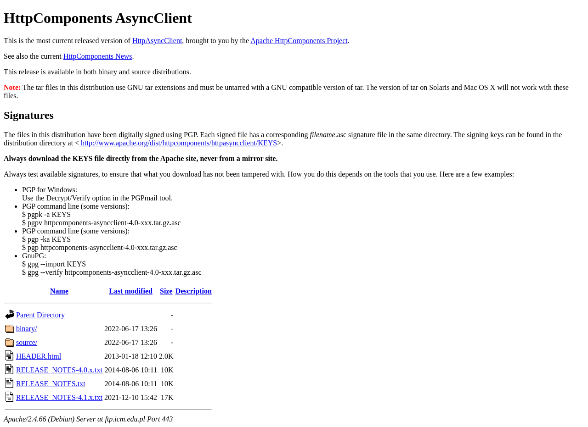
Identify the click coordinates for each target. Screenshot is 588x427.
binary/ (26, 329)
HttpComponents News (97, 56)
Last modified (131, 291)
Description (193, 291)
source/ (26, 342)
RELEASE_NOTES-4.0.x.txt (59, 370)
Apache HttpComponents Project (299, 40)
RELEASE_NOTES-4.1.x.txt (59, 397)
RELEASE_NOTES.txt (50, 384)
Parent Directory (40, 315)
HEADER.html (38, 356)
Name (59, 291)
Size (166, 291)
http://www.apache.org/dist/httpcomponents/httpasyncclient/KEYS (178, 143)
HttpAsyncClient (157, 40)
